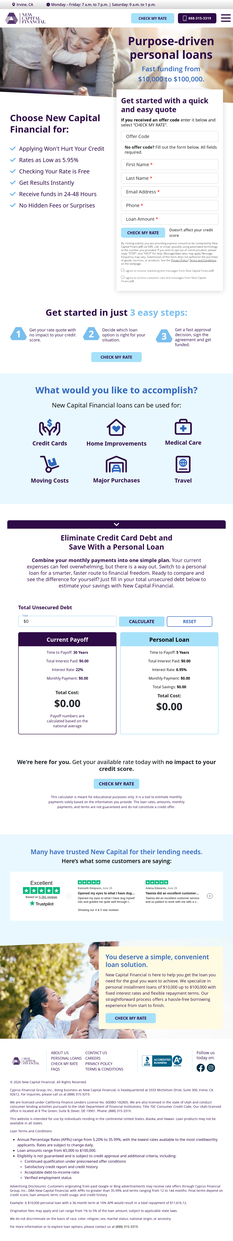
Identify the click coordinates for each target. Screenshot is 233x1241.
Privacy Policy (179, 260)
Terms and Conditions (203, 260)
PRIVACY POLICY (98, 1063)
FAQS (55, 1068)
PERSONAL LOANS (66, 1058)
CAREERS (93, 1058)
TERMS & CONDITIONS (104, 1068)
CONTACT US (96, 1052)
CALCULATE (141, 621)
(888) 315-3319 (127, 1226)
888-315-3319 (195, 18)
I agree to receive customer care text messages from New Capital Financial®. (163, 279)
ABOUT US (60, 1052)
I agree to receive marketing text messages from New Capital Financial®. (168, 270)
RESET (189, 621)
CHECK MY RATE (148, 18)
